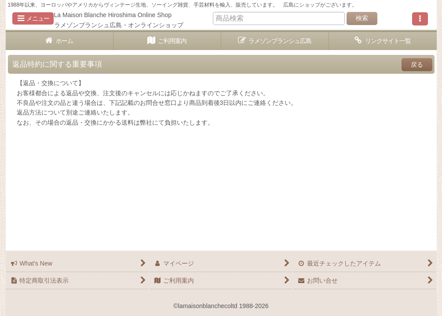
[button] (33, 18)
